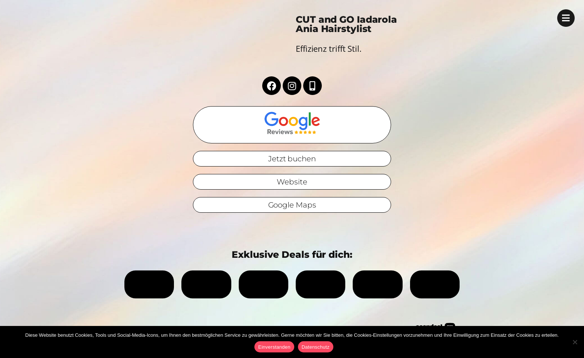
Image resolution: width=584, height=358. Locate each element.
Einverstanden (274, 347)
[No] (574, 342)
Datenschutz (316, 347)
